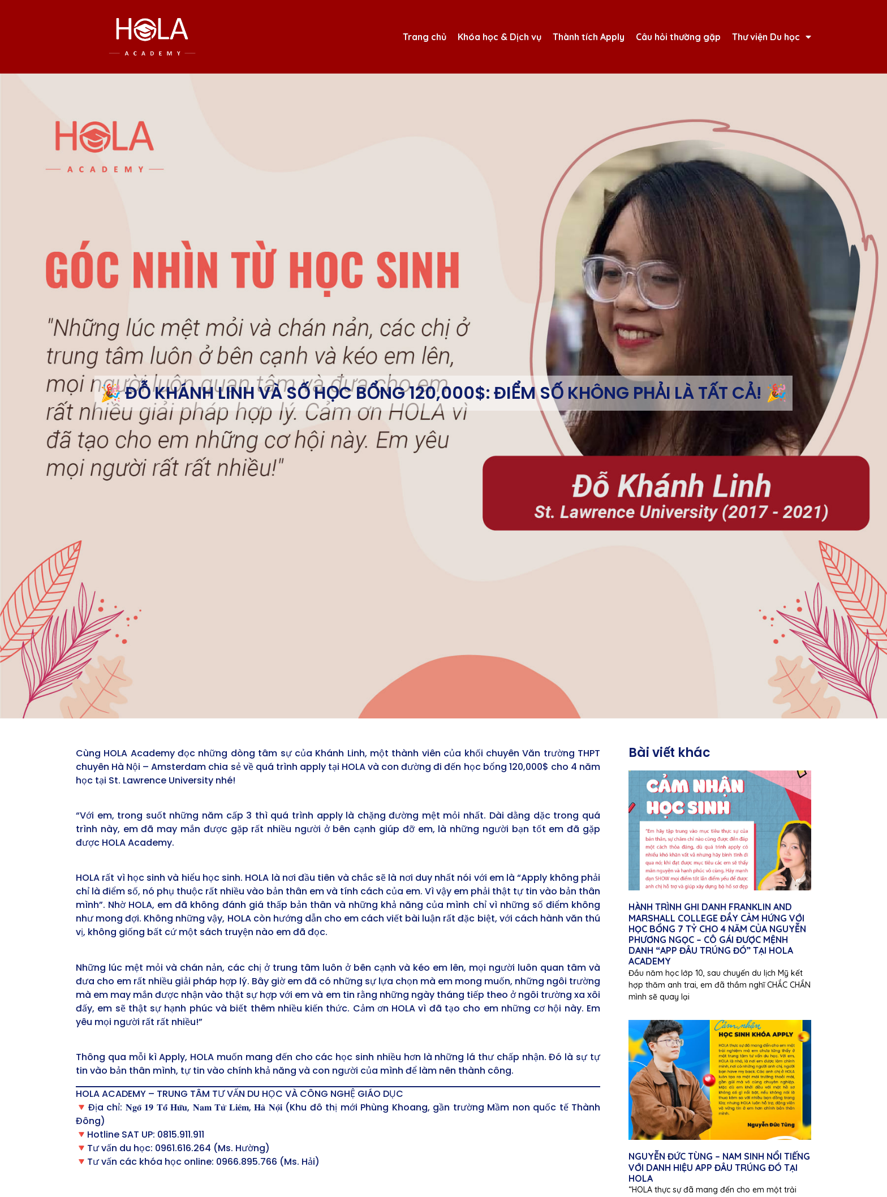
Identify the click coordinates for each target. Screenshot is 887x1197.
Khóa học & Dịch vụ (499, 36)
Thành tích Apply (589, 36)
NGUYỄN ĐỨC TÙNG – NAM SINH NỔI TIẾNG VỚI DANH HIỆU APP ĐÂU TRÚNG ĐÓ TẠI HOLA (719, 1167)
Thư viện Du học (771, 37)
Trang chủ (424, 36)
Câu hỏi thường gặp (678, 36)
